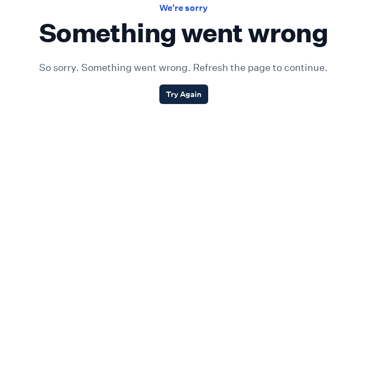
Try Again (184, 94)
